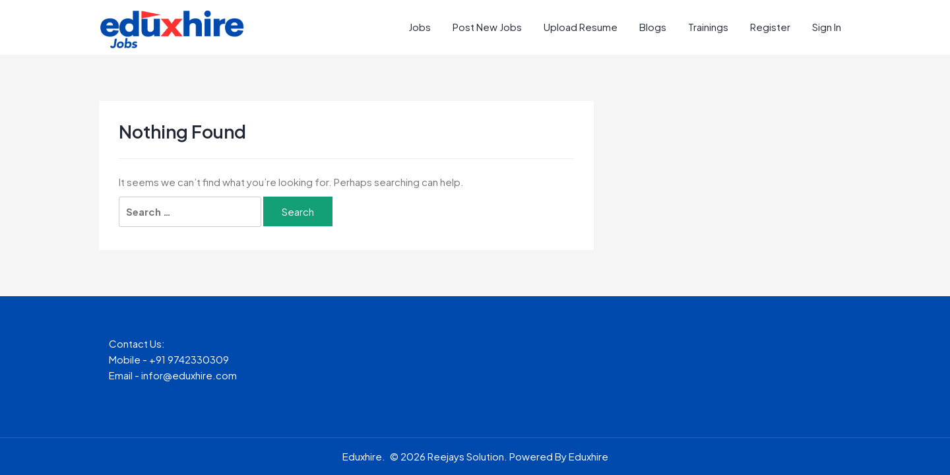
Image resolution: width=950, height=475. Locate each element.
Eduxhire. (363, 456)
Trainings (708, 26)
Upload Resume (581, 26)
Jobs (419, 26)
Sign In (826, 26)
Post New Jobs (487, 26)
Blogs (652, 26)
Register (770, 26)
